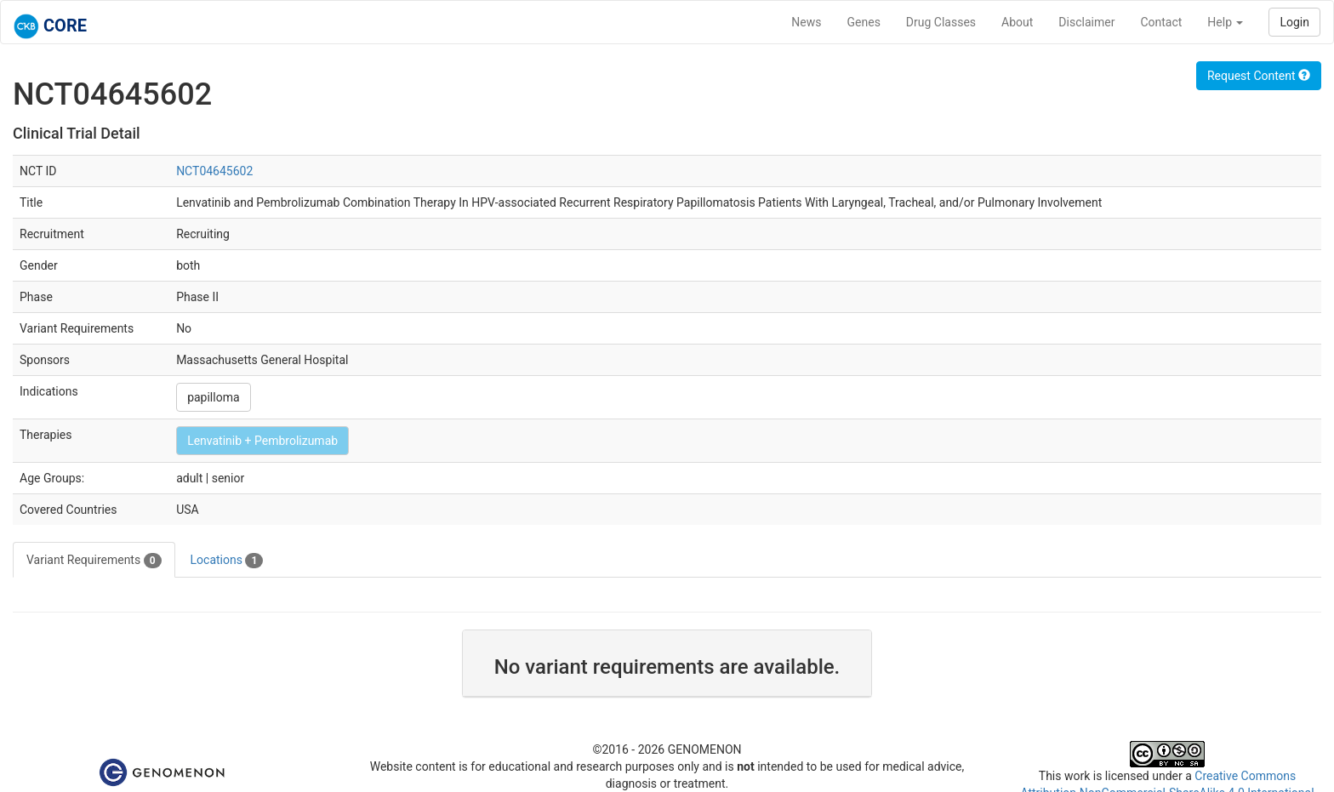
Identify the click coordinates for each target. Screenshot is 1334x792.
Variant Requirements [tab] (94, 560)
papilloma (213, 397)
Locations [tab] (227, 560)
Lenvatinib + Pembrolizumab (262, 440)
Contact (1161, 22)
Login (1294, 22)
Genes (864, 22)
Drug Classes (941, 22)
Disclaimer (1086, 22)
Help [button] (1225, 22)
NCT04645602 (214, 171)
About (1017, 22)
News (806, 22)
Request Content (1258, 76)
